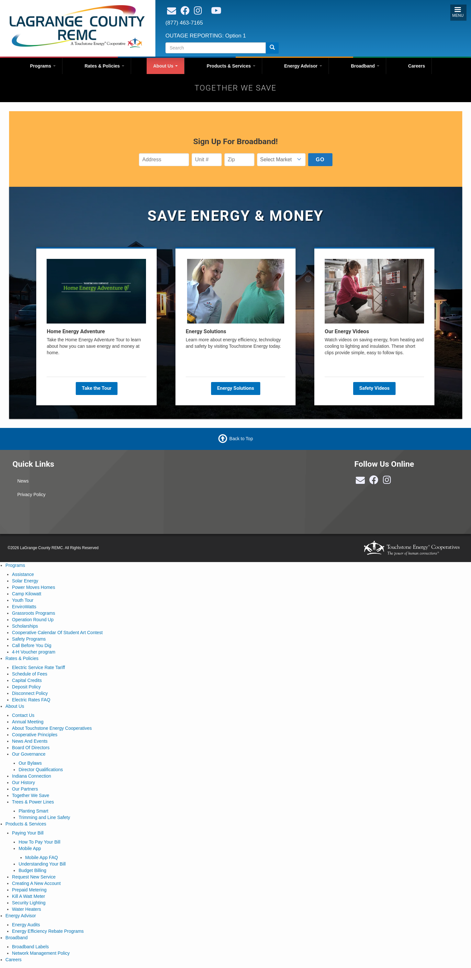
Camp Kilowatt (26, 593)
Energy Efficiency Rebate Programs (48, 931)
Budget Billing (32, 870)
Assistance (23, 574)
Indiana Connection (31, 776)
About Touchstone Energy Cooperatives (52, 728)
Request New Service (34, 876)
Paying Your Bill (27, 832)
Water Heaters (26, 909)
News (22, 481)
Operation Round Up (32, 619)
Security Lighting (29, 902)
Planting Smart (33, 811)
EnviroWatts (24, 606)
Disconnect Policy (30, 693)
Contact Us (23, 715)
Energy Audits (26, 924)
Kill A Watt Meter (28, 896)
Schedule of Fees (29, 673)
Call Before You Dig (31, 645)
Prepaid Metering (29, 889)
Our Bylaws (30, 763)
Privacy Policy (31, 494)
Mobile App (29, 848)
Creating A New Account (36, 883)
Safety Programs (29, 639)
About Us (165, 66)
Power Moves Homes (33, 587)
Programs (43, 66)
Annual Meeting (27, 721)
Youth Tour (22, 600)
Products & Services (231, 66)
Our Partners (25, 789)
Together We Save (30, 795)
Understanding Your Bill (42, 864)
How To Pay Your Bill (39, 842)
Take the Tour (96, 388)
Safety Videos (374, 388)
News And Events (30, 741)
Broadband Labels (30, 946)
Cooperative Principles (34, 734)
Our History (23, 782)
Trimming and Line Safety (44, 817)
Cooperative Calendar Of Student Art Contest (57, 632)
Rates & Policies (104, 66)
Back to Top (241, 438)
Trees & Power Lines (33, 801)
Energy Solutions (235, 388)
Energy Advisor (303, 66)
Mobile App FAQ (41, 857)
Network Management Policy (41, 953)
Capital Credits (27, 680)
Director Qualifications (40, 769)
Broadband (365, 66)
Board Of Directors (31, 747)
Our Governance (29, 754)
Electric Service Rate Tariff (38, 667)
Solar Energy (25, 580)
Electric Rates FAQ (31, 699)
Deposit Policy (26, 686)
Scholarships (25, 626)
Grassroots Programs (33, 613)
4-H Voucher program (33, 651)
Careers (416, 66)
